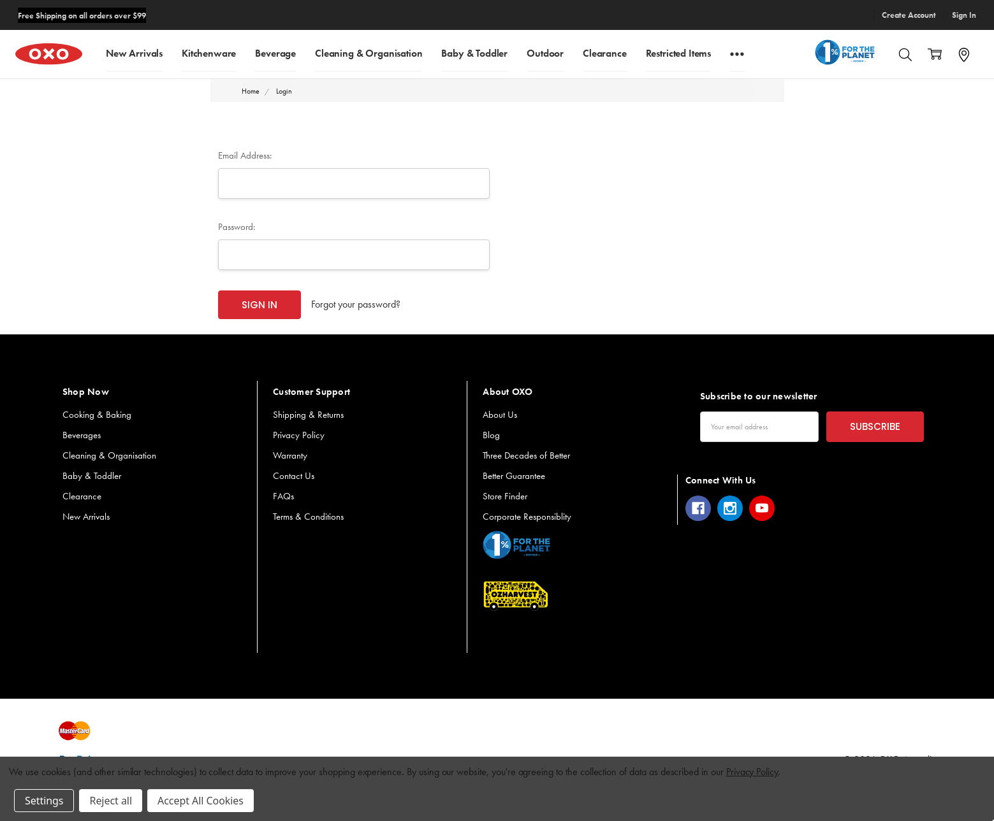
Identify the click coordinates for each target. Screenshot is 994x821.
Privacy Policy (299, 435)
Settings (44, 801)
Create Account (909, 15)
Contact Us (293, 475)
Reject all (110, 801)
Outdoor (545, 52)
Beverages (81, 435)
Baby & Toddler (474, 52)
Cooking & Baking (96, 414)
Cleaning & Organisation (368, 52)
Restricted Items (678, 52)
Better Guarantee (514, 475)
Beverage (275, 52)
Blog (491, 435)
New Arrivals (134, 52)
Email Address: (245, 155)
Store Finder (505, 496)
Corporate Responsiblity (527, 516)
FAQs (283, 496)
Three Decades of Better (526, 455)
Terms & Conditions (308, 516)
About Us (500, 414)
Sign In (964, 15)
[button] (516, 545)
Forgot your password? (355, 304)
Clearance (605, 52)
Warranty (290, 455)
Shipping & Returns (308, 414)
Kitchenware (209, 52)
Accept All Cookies (200, 801)
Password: (236, 226)
